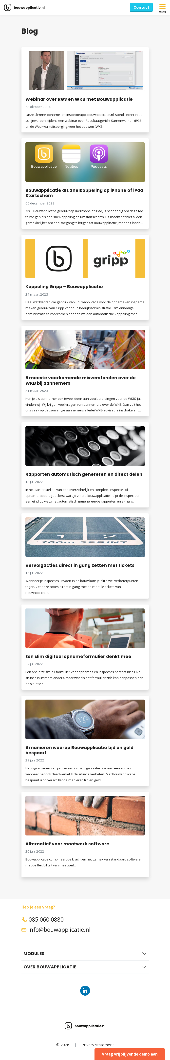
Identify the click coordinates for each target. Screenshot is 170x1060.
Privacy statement (97, 1044)
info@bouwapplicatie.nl (56, 930)
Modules (33, 954)
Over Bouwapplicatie (49, 967)
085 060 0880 (42, 919)
